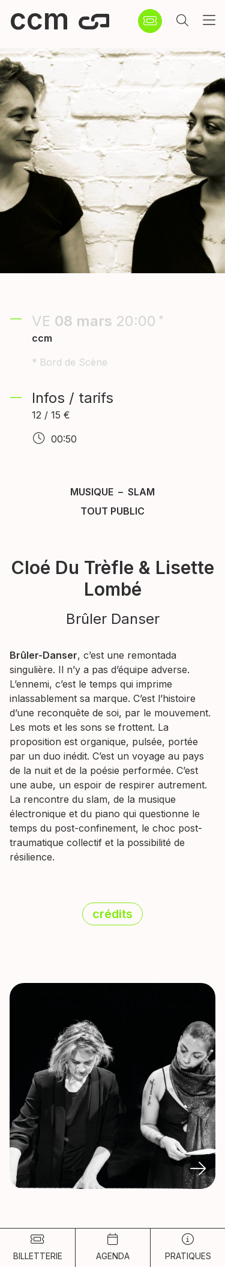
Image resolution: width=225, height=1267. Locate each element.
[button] (182, 21)
